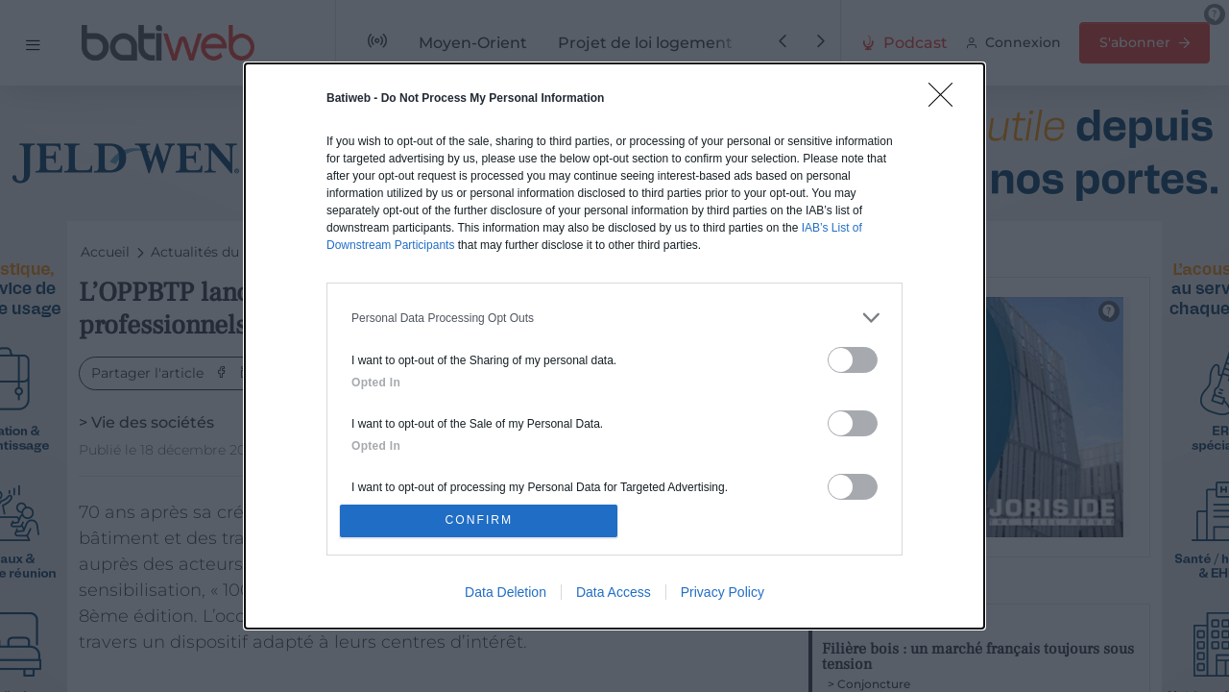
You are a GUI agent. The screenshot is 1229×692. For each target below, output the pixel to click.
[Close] (946, 98)
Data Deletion (505, 595)
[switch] (853, 357)
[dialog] (614, 346)
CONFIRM (482, 520)
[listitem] (614, 315)
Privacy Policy (722, 595)
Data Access (613, 595)
